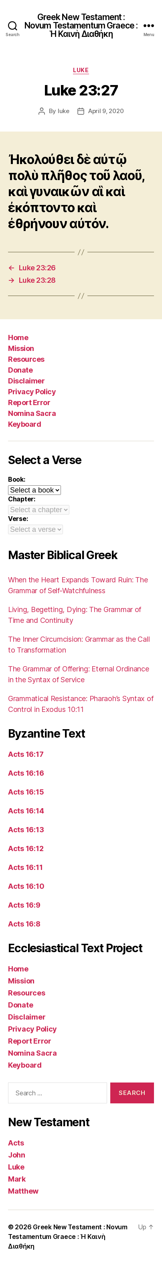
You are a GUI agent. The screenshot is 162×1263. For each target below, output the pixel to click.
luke (63, 111)
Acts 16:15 (26, 792)
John (16, 1155)
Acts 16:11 (25, 867)
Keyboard (24, 424)
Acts (16, 1143)
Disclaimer (26, 381)
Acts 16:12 (25, 848)
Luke (81, 70)
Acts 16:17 (25, 754)
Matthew (23, 1191)
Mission (21, 348)
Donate (20, 370)
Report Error (29, 402)
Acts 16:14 (26, 811)
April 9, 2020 (106, 111)
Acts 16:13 (26, 829)
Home (18, 337)
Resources (26, 359)
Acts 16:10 (26, 886)
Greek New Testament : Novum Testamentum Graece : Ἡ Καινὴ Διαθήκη (81, 25)
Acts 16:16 (26, 773)
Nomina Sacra (32, 413)
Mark (17, 1179)
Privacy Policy (32, 391)
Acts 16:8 (24, 924)
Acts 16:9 (24, 905)
